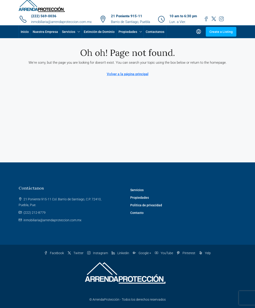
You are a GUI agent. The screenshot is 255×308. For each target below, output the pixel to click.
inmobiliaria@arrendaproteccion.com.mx (61, 22)
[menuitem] (198, 32)
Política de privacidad (146, 205)
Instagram (97, 253)
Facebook (54, 253)
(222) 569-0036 (43, 16)
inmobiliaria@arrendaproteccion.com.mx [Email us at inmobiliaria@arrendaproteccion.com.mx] (52, 220)
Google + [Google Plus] (142, 253)
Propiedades (128, 32)
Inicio (25, 32)
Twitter (76, 253)
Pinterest (186, 253)
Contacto (137, 213)
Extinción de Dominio (99, 32)
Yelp (205, 253)
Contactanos (155, 32)
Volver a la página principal (127, 74)
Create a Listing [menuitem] (221, 32)
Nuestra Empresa (45, 32)
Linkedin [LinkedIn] (120, 253)
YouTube (164, 253)
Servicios (68, 32)
